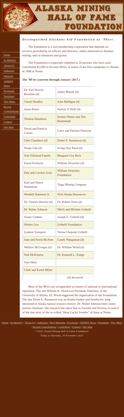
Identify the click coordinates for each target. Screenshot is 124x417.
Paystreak (9, 90)
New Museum (57, 322)
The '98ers (9, 101)
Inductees (9, 70)
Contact (8, 121)
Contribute (10, 116)
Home (7, 54)
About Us (9, 65)
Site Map (9, 127)
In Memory (10, 60)
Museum (8, 76)
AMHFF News (8, 83)
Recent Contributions (11, 109)
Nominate (9, 96)
